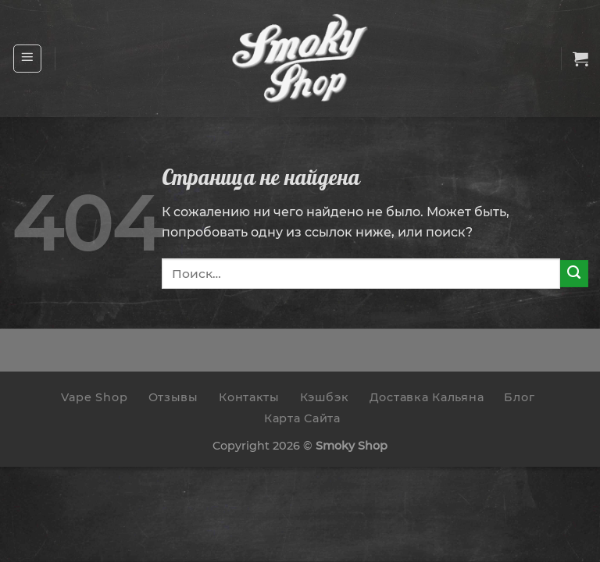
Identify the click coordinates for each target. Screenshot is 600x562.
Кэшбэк (324, 397)
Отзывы (173, 397)
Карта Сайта (302, 418)
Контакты (249, 397)
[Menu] (27, 58)
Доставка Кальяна (427, 397)
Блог (519, 397)
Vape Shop (94, 397)
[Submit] (574, 274)
